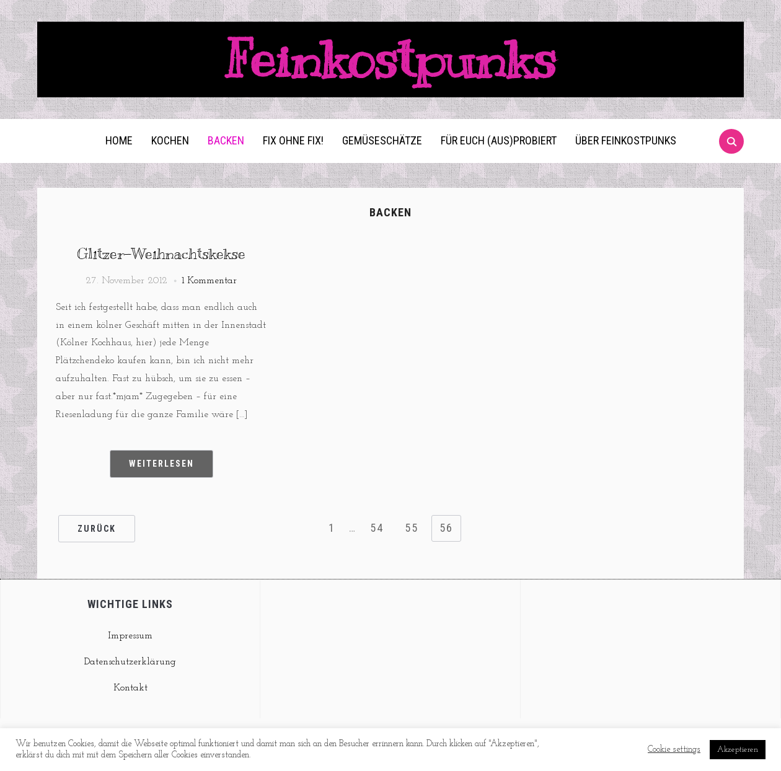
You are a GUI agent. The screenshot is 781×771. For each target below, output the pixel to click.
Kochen (170, 140)
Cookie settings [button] (674, 749)
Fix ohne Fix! (293, 140)
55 (411, 527)
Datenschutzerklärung (130, 662)
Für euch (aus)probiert (499, 140)
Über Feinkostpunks (625, 140)
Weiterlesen (161, 464)
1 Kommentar (209, 281)
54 (377, 527)
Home (119, 140)
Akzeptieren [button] (737, 750)
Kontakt (130, 688)
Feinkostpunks (390, 59)
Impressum (130, 636)
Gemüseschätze (382, 140)
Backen (226, 140)
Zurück (96, 529)
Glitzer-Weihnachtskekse (161, 253)
